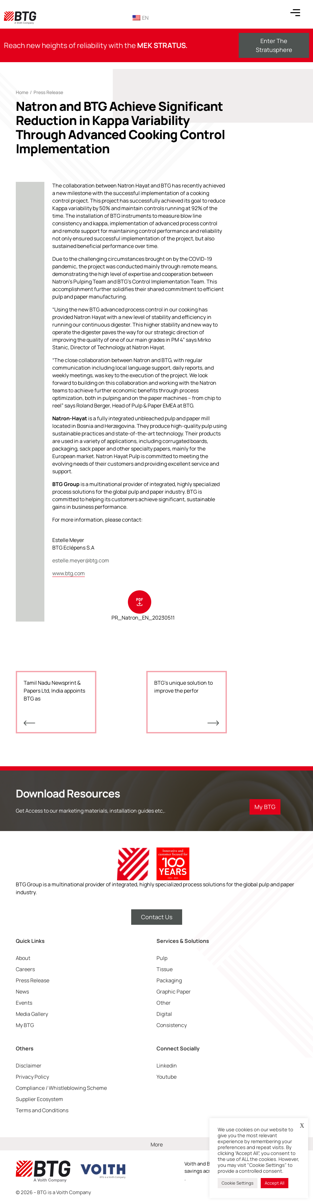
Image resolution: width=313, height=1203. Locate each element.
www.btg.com (68, 573)
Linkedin (166, 1065)
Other (163, 1002)
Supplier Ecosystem (39, 1099)
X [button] (302, 1125)
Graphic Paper (173, 991)
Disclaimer (28, 1065)
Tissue (164, 969)
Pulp (161, 958)
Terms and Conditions (42, 1110)
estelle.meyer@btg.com (80, 560)
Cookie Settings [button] (237, 1183)
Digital (164, 1014)
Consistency (171, 1025)
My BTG (25, 1025)
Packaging (169, 980)
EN (140, 17)
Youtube (166, 1076)
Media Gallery (32, 1014)
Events (24, 1002)
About (23, 958)
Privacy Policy (32, 1076)
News (22, 991)
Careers (25, 969)
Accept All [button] (274, 1183)
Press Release (48, 92)
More (157, 1144)
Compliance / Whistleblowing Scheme (61, 1088)
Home (22, 92)
